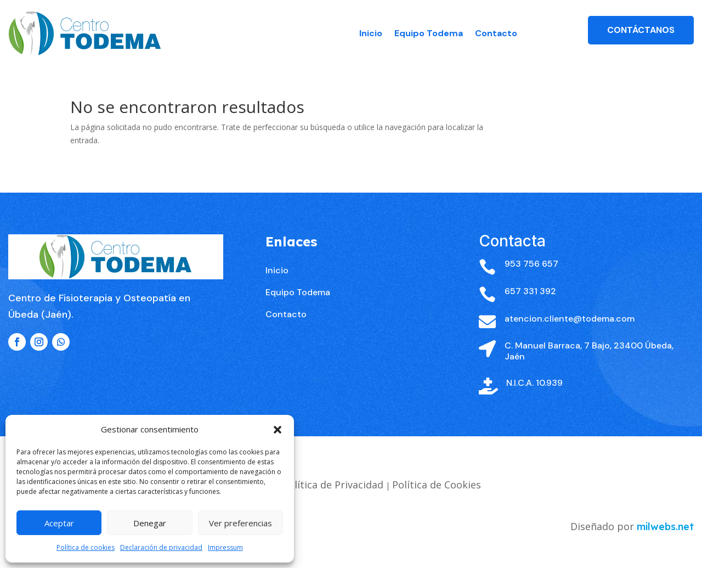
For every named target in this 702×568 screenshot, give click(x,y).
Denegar (149, 523)
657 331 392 (530, 317)
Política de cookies (85, 547)
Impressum (225, 547)
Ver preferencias (240, 523)
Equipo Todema (428, 33)
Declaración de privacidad (161, 547)
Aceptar (59, 523)
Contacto (496, 33)
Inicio (370, 33)
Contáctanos (641, 30)
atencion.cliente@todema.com (570, 344)
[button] (277, 429)
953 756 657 (531, 289)
